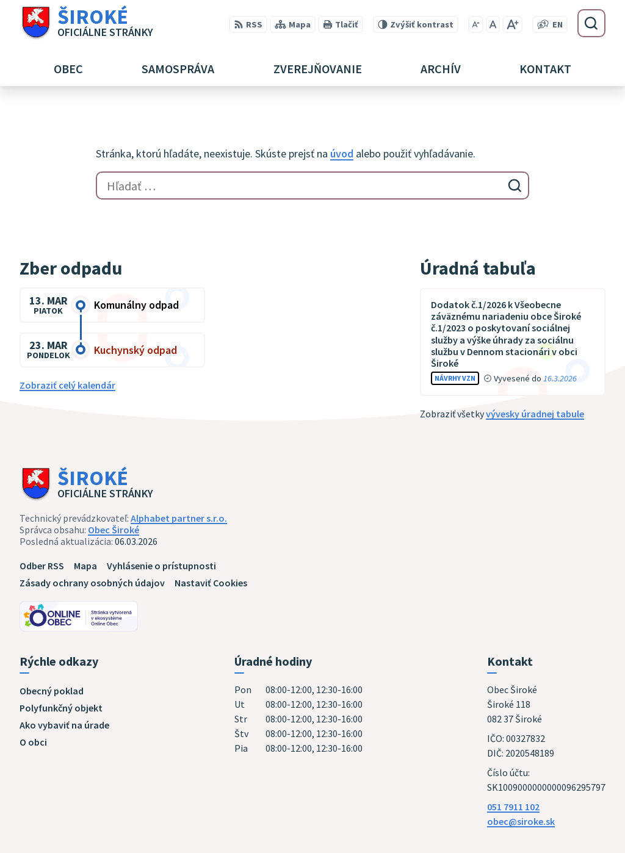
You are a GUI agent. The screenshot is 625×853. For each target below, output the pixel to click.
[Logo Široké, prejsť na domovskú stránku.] (86, 23)
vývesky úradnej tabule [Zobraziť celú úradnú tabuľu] (535, 414)
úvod (341, 153)
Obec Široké (113, 530)
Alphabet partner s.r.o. (179, 518)
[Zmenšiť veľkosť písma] (475, 24)
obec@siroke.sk (521, 821)
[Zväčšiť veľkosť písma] (512, 24)
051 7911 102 (513, 807)
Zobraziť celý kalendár (67, 385)
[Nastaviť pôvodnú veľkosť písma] (493, 24)
